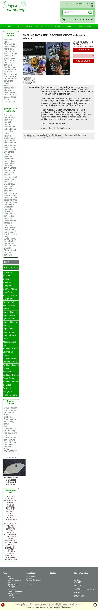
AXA (13, 496)
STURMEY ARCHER (11, 553)
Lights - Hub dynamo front (9, 330)
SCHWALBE (10, 546)
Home (9, 26)
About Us (11, 588)
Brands (39, 26)
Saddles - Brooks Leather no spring (11, 352)
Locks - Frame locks (9, 337)
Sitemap (29, 584)
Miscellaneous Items (9, 343)
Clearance (88, 26)
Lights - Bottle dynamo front (9, 317)
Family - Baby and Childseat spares (9, 305)
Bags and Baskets (7, 274)
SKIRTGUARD (10, 548)
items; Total (84, 19)
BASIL (7, 498)
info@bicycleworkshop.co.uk (84, 589)
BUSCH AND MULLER (11, 509)
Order (19, 26)
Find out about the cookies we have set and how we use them (48, 608)
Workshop (59, 26)
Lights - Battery (10, 312)
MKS (8, 537)
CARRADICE (10, 512)
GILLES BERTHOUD (10, 528)
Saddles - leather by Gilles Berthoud (11, 385)
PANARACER (10, 540)
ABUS (8, 496)
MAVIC (10, 531)
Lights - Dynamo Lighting (10, 323)
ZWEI (15, 559)
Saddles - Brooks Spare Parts (11, 376)
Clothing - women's (7, 280)
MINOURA (10, 533)
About (68, 26)
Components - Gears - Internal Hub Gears (10, 289)
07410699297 (79, 596)
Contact (79, 26)
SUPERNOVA (10, 556)
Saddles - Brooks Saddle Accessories (11, 368)
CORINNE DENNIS (11, 516)
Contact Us (12, 590)
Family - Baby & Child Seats (10, 297)
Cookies (29, 578)
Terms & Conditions (15, 592)
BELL (13, 498)
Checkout (11, 578)
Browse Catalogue (14, 580)
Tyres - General (10, 395)
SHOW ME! (14, 480)
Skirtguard (7, 391)
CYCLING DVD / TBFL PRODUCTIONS (83, 43)
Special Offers (13, 584)
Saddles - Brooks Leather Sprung (11, 360)
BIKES (6, 262)
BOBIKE (10, 502)
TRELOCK (8, 559)
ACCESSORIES (10, 267)
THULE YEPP (10, 558)
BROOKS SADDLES (10, 505)
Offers (49, 26)
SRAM (10, 550)
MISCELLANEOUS (11, 535)
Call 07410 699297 (74, 4)
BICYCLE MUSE (10, 500)
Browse (29, 26)
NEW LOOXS (12, 537)
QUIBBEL (7, 542)
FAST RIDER (10, 525)
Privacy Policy (31, 576)
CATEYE (10, 514)
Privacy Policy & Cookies (13, 595)
